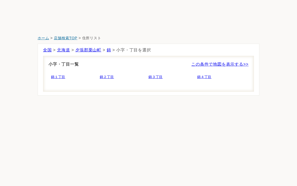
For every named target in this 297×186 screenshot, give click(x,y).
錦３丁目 (155, 77)
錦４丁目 (204, 77)
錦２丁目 (107, 77)
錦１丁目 (58, 77)
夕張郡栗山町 (88, 50)
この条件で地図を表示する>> (220, 64)
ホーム (43, 38)
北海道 (63, 50)
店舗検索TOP (65, 38)
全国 (47, 50)
